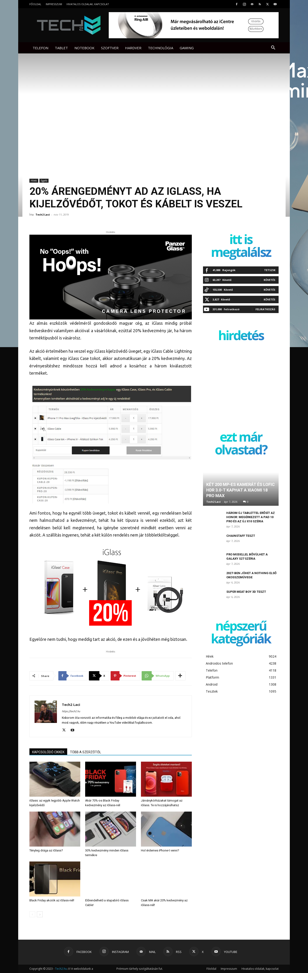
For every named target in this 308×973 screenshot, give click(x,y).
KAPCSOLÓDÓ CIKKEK (48, 752)
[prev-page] (32, 914)
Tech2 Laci (42, 214)
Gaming (187, 47)
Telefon (40, 47)
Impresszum (54, 4)
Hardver (133, 47)
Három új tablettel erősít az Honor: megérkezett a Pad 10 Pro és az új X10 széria (250, 517)
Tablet (61, 47)
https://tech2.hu (71, 711)
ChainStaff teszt (240, 535)
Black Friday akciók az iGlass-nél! (51, 900)
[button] (273, 48)
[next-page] (40, 914)
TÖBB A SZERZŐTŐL (85, 752)
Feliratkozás (265, 309)
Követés (269, 280)
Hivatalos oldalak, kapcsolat (87, 4)
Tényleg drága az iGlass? (46, 850)
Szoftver (110, 47)
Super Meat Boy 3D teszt (246, 591)
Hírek (34, 180)
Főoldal (35, 4)
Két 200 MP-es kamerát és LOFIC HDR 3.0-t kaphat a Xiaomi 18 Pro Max (240, 490)
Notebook (84, 47)
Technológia (160, 47)
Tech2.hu (61, 969)
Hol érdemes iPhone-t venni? (160, 850)
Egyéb (44, 180)
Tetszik (269, 270)
